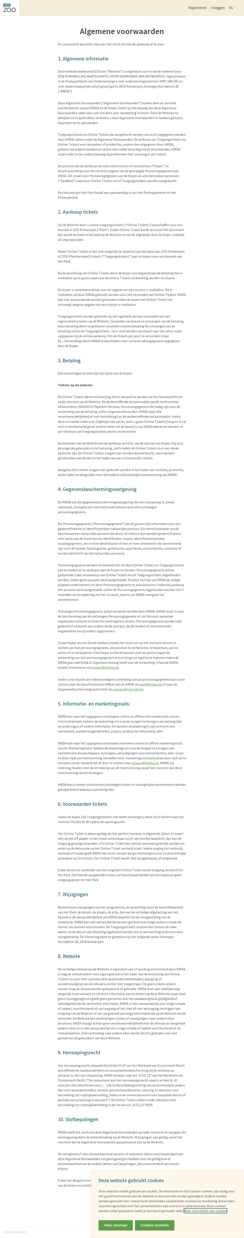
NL (233, 7)
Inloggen (218, 7)
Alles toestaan (115, 1225)
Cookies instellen (155, 1225)
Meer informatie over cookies (205, 1211)
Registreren (197, 7)
